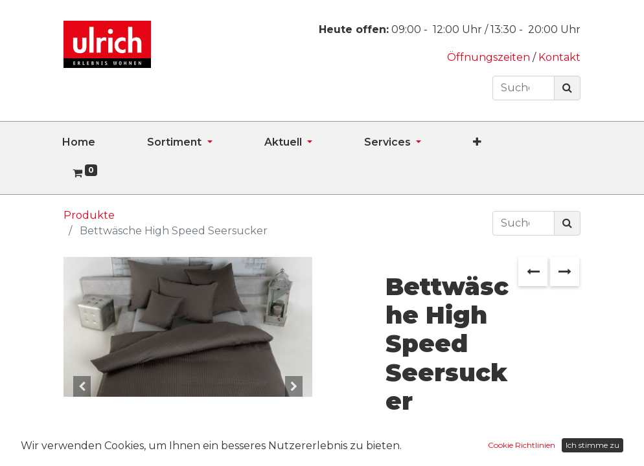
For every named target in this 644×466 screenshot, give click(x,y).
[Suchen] (567, 88)
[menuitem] (104, 142)
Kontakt (559, 57)
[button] (503, 142)
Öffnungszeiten (490, 57)
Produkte (89, 215)
